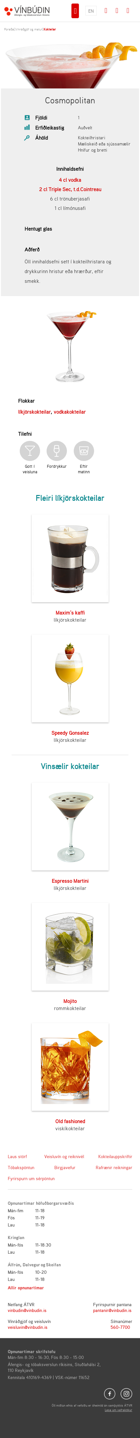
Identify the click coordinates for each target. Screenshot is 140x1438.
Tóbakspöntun (21, 1167)
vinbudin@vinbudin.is (27, 1310)
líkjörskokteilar (34, 411)
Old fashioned (70, 1121)
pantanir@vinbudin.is (112, 1310)
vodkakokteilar (70, 411)
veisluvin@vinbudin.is (28, 1327)
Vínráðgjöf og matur (29, 29)
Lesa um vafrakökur (118, 1410)
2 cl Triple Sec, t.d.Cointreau (70, 189)
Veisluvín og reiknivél (64, 1156)
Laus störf (17, 1156)
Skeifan (53, 1264)
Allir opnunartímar (26, 1287)
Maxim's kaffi (70, 612)
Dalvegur (31, 1264)
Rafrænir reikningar (114, 1167)
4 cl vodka (70, 180)
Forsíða (9, 29)
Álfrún (14, 1264)
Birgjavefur (64, 1167)
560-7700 (120, 1327)
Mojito (70, 1001)
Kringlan (16, 1237)
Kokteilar (50, 29)
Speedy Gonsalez (70, 733)
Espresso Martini (70, 881)
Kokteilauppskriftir (115, 1156)
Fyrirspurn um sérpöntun (31, 1178)
